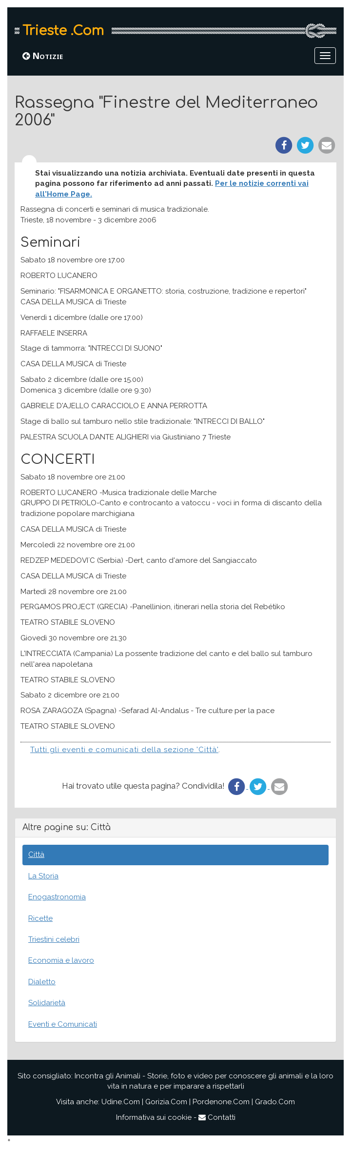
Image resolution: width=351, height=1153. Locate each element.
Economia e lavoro (61, 960)
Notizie (42, 55)
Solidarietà (46, 1002)
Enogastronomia (57, 897)
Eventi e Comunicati (62, 1024)
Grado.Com (275, 1101)
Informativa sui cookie (154, 1117)
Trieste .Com (63, 30)
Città (36, 854)
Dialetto (42, 981)
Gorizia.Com (166, 1101)
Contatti (216, 1117)
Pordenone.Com (221, 1101)
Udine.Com (120, 1101)
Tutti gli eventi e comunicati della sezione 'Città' (124, 749)
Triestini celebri (53, 939)
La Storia (43, 876)
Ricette (40, 918)
